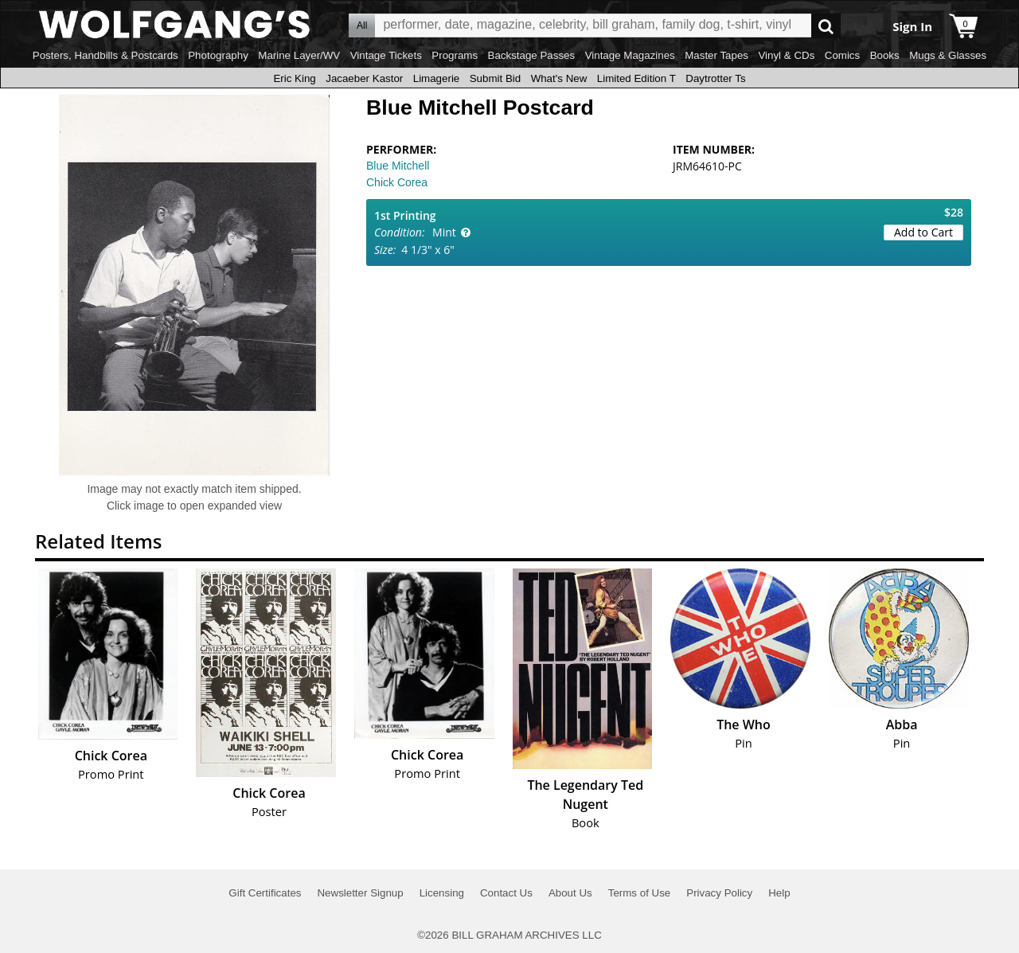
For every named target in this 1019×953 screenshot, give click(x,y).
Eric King (294, 78)
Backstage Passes (532, 55)
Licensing (442, 893)
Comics (842, 55)
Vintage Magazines (630, 55)
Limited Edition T (636, 78)
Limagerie (436, 78)
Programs (454, 55)
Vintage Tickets (386, 55)
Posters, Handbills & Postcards (105, 55)
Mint (444, 232)
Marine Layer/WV (299, 55)
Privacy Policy (719, 893)
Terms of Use (639, 893)
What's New (559, 78)
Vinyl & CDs (786, 55)
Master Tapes (716, 55)
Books (885, 55)
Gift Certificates (264, 893)
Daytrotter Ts (715, 78)
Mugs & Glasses (947, 55)
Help (779, 893)
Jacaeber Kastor (364, 78)
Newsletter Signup (360, 893)
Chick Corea (397, 182)
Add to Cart (923, 232)
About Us (570, 893)
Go (826, 26)
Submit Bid (495, 78)
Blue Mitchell (397, 165)
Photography (218, 55)
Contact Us (506, 893)
